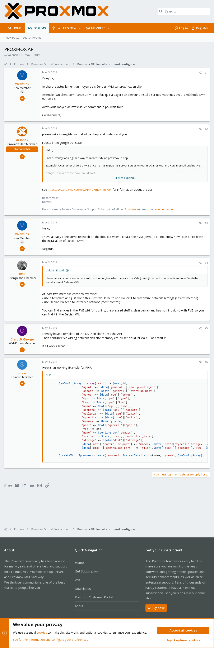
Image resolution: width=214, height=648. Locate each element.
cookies (42, 633)
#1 (206, 72)
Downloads (83, 588)
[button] (79, 28)
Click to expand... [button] (125, 178)
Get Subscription (87, 571)
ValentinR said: (55, 270)
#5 (206, 328)
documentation (163, 209)
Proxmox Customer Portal (94, 597)
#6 (206, 362)
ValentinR (14, 55)
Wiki (77, 580)
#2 (206, 129)
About (79, 606)
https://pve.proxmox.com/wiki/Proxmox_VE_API (80, 190)
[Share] (200, 73)
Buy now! (156, 608)
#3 (206, 223)
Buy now (130, 209)
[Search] (184, 11)
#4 (206, 263)
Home (79, 562)
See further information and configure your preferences (50, 640)
